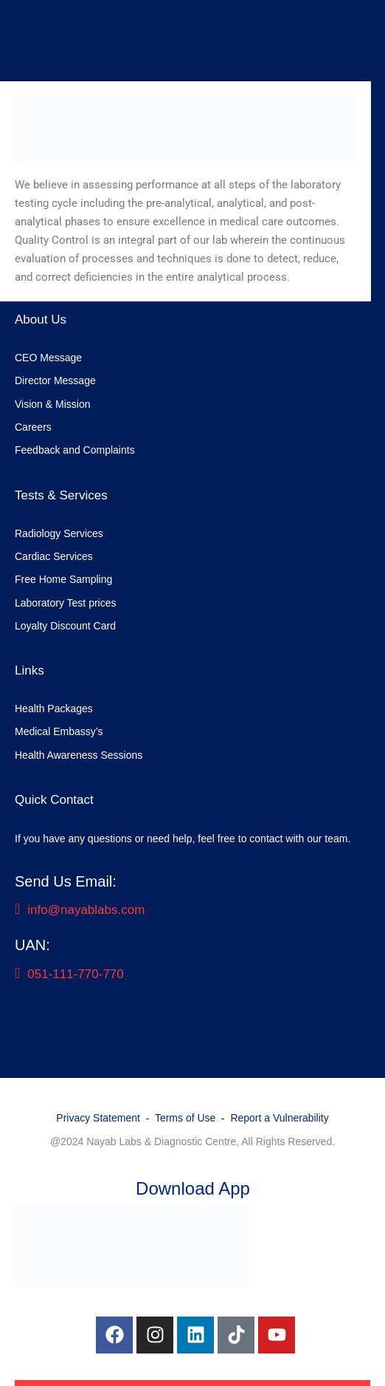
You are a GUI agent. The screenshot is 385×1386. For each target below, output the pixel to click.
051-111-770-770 (69, 974)
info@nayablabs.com (80, 910)
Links (29, 670)
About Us (40, 320)
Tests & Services (61, 495)
